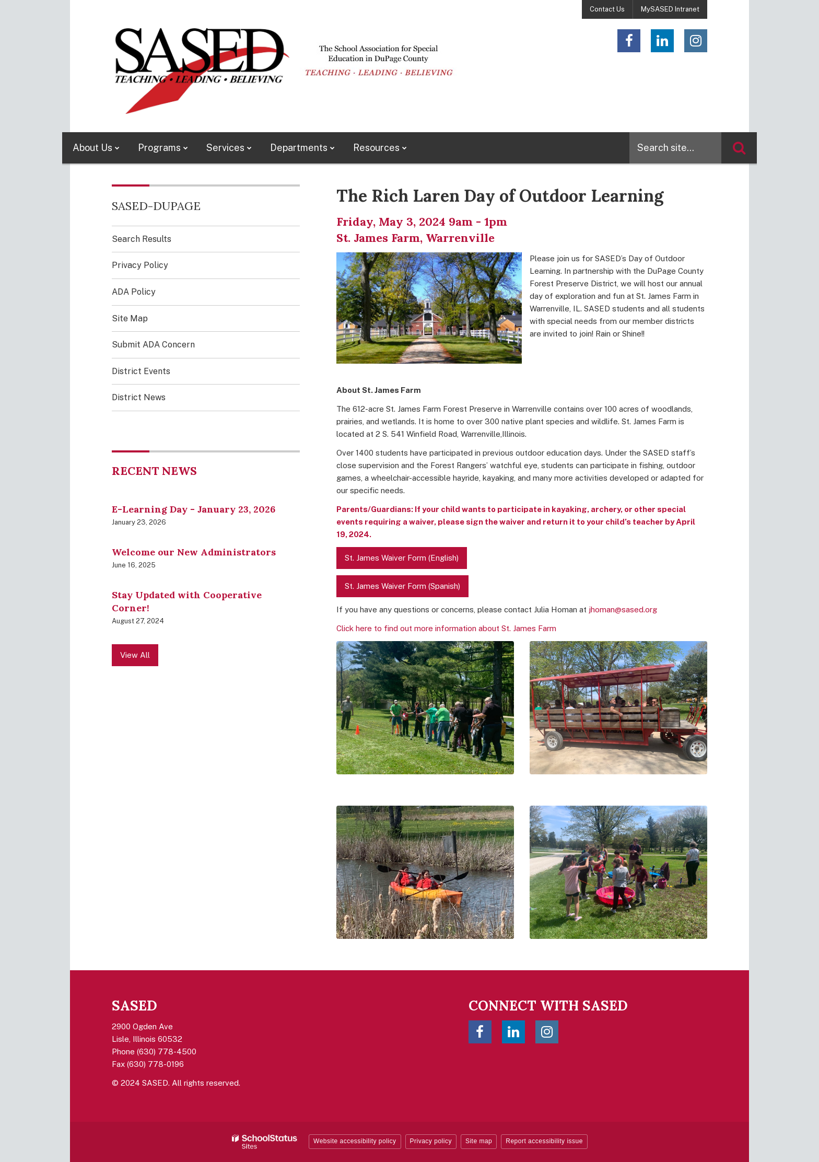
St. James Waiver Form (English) (402, 557)
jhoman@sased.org (623, 609)
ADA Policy (134, 292)
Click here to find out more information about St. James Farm (446, 628)
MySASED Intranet (670, 9)
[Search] (739, 148)
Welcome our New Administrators (194, 552)
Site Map (130, 318)
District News (139, 397)
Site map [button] (478, 1141)
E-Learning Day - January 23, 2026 (193, 509)
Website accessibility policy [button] (354, 1141)
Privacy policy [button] (431, 1141)
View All (135, 654)
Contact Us (607, 9)
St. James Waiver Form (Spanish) (402, 586)
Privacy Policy (140, 265)
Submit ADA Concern (153, 345)
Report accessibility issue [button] (544, 1141)
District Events (141, 371)
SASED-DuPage (156, 206)
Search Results (141, 239)
